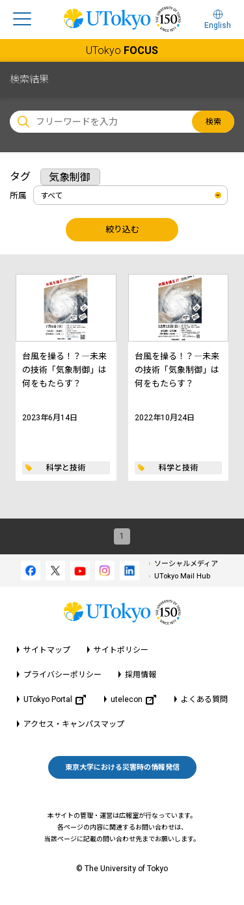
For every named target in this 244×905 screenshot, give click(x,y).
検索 (213, 121)
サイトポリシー (121, 650)
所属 (18, 195)
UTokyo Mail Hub (182, 576)
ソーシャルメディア (186, 564)
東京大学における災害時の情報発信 (122, 767)
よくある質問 (204, 699)
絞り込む (122, 229)
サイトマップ (46, 650)
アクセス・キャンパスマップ (73, 724)
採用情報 (140, 675)
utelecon (133, 700)
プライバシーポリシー (62, 675)
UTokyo (122, 50)
